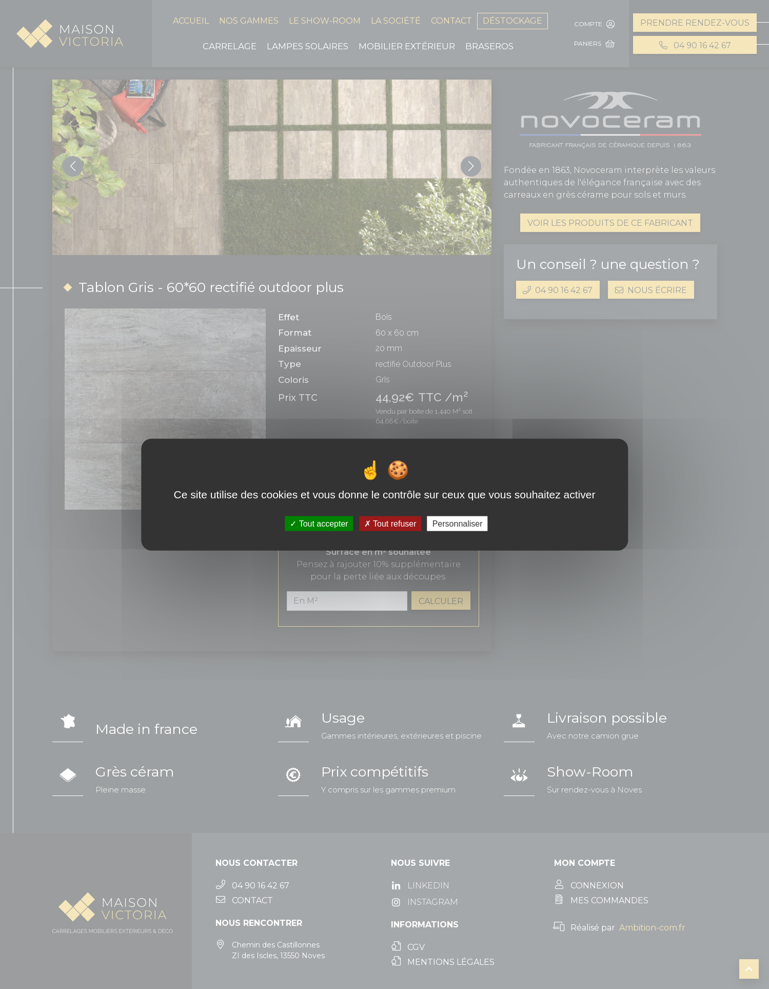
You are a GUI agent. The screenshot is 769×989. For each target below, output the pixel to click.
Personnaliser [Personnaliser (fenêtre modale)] (457, 523)
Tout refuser (390, 523)
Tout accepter (319, 523)
